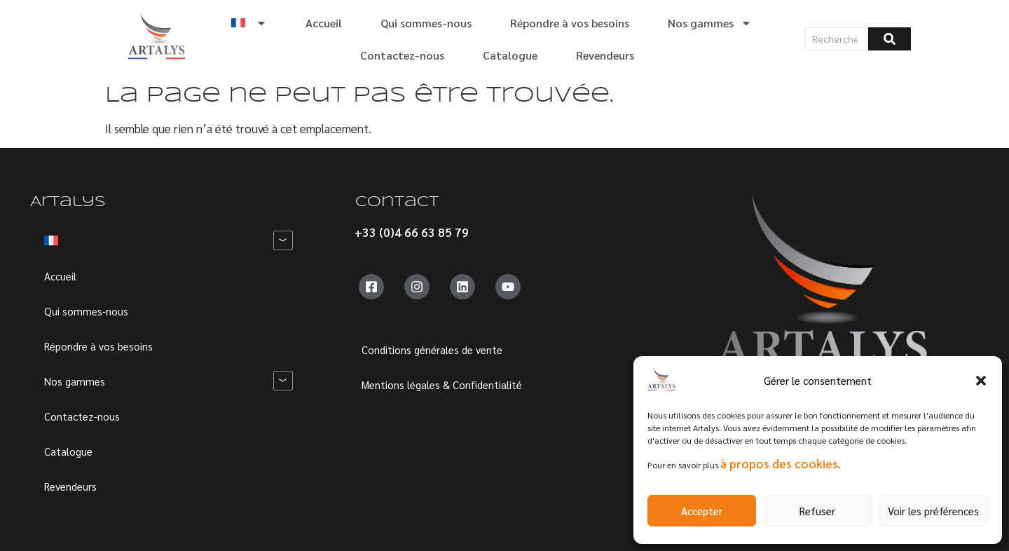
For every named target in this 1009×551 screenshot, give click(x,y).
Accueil (324, 22)
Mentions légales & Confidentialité (442, 384)
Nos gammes (710, 23)
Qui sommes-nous (426, 22)
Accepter (701, 510)
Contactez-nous (402, 55)
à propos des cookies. (780, 463)
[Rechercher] (836, 38)
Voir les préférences (933, 510)
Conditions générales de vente (432, 349)
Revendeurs (605, 55)
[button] (981, 381)
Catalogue (510, 55)
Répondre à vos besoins (569, 22)
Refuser (817, 510)
